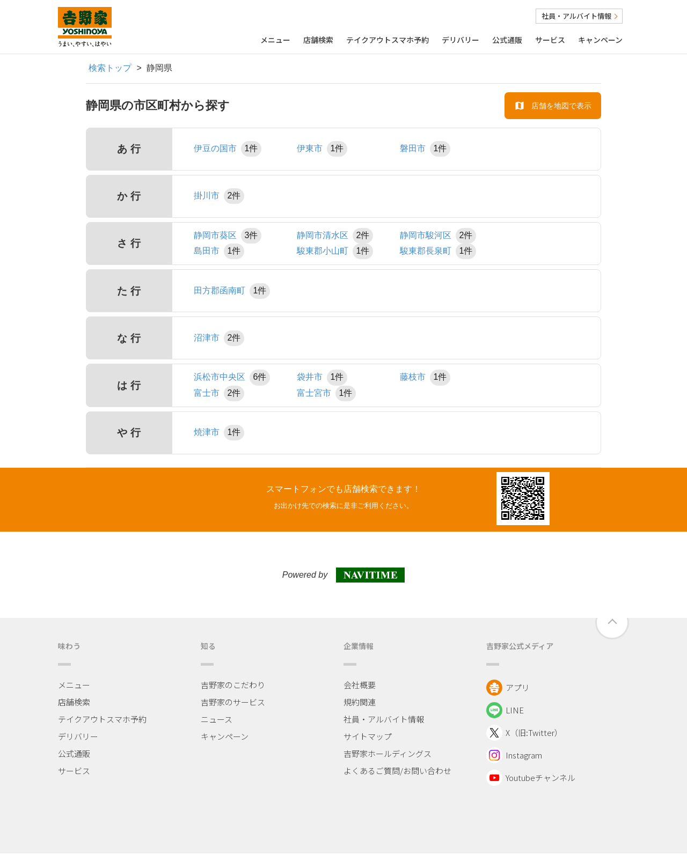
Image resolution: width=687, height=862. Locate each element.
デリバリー (460, 39)
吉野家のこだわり (233, 684)
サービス (550, 39)
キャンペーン (600, 39)
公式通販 (507, 39)
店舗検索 (318, 39)
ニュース (216, 719)
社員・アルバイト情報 (579, 16)
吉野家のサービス (233, 702)
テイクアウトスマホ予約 (387, 39)
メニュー (275, 39)
